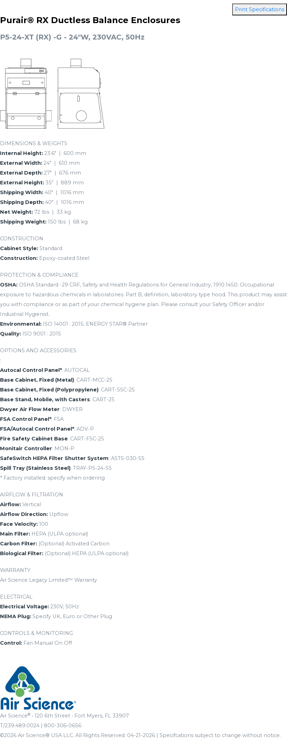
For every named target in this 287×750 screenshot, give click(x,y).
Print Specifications (259, 9)
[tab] (143, 143)
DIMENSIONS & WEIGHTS (33, 143)
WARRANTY (15, 570)
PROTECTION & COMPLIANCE (39, 275)
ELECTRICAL (16, 597)
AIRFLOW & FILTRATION (31, 494)
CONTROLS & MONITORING (36, 633)
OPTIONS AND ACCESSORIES (38, 350)
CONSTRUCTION (21, 238)
